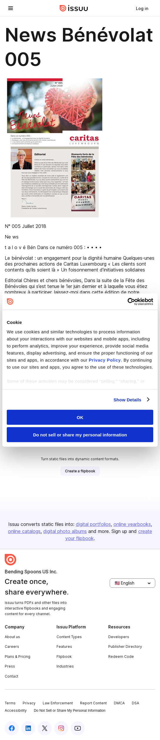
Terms (10, 703)
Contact (11, 676)
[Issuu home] (73, 8)
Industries (65, 666)
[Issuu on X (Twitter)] (45, 728)
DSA (135, 703)
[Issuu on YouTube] (78, 728)
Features (64, 646)
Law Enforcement (58, 703)
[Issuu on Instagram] (61, 728)
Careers (12, 646)
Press (10, 666)
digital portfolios (93, 524)
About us (12, 637)
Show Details (127, 399)
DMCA (119, 703)
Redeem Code (121, 656)
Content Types (69, 637)
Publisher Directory (125, 646)
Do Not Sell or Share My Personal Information (69, 710)
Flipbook (64, 656)
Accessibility (16, 710)
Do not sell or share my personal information (80, 434)
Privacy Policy (105, 359)
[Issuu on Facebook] (12, 728)
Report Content (93, 703)
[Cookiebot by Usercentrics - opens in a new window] (127, 301)
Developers (118, 637)
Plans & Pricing (17, 656)
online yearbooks (132, 524)
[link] (142, 8)
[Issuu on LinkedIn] (28, 728)
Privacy (29, 703)
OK (80, 417)
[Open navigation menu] (10, 8)
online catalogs (24, 531)
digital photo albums (65, 531)
